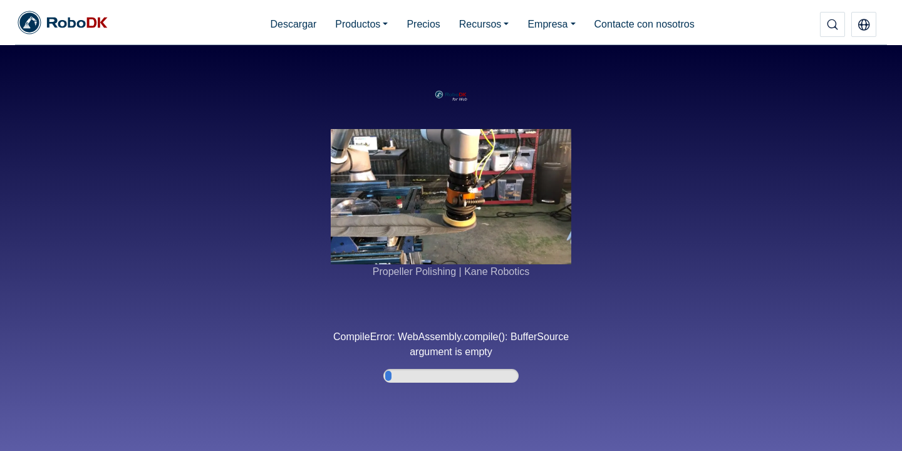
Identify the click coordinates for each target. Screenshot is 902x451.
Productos (357, 24)
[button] (863, 24)
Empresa (547, 24)
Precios (423, 24)
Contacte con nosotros (644, 24)
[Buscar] (832, 24)
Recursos (480, 24)
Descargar (293, 24)
